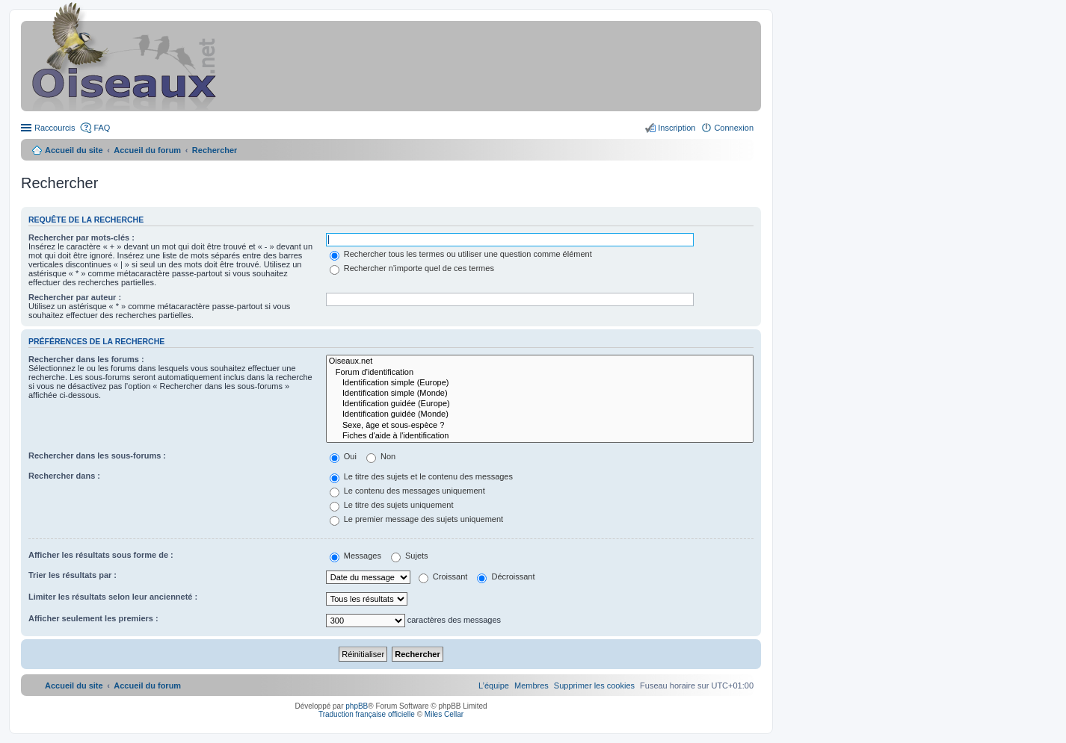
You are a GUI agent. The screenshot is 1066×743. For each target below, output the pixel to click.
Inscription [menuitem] (676, 127)
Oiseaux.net (539, 361)
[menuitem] (594, 685)
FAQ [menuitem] (101, 127)
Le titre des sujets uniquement (392, 504)
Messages (355, 555)
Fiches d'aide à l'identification (539, 436)
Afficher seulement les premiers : (93, 618)
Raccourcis (54, 127)
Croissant (443, 576)
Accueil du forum (147, 150)
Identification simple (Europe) (539, 383)
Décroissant (505, 576)
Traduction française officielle (366, 714)
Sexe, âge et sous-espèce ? (539, 425)
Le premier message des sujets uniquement (416, 518)
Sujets (409, 555)
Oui (343, 456)
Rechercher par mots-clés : (81, 237)
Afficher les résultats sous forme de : (100, 554)
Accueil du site (74, 150)
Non (380, 456)
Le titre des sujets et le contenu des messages (421, 476)
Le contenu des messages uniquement (407, 490)
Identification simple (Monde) (539, 393)
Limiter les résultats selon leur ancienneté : (112, 596)
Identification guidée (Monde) (539, 414)
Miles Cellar (444, 714)
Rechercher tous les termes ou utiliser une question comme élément (461, 253)
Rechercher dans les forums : (86, 359)
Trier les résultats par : (72, 575)
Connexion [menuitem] (734, 127)
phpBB (356, 706)
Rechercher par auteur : (74, 297)
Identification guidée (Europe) (539, 404)
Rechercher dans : (64, 475)
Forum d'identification (539, 372)
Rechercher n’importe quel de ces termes (412, 268)
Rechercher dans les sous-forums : (97, 455)
